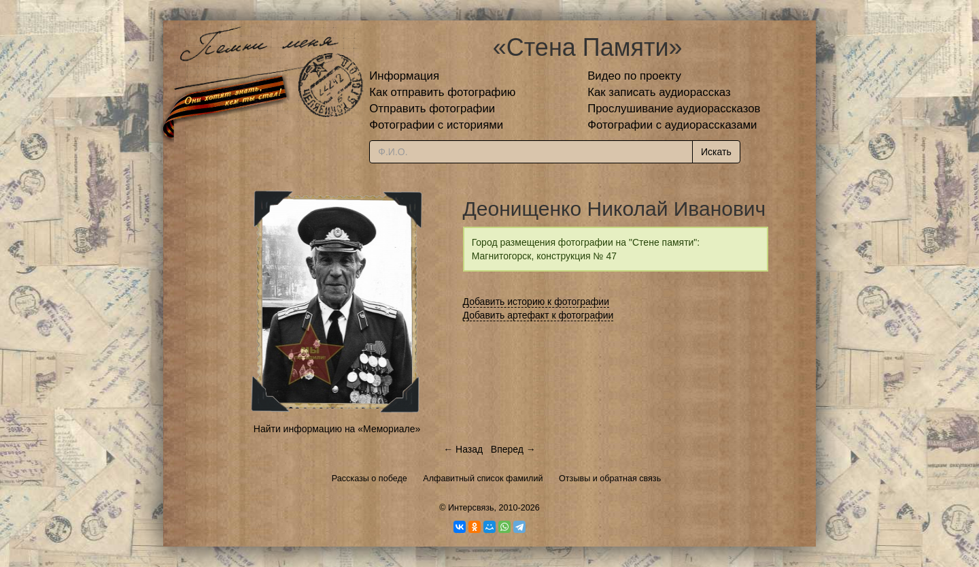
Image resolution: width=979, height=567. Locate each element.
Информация (404, 75)
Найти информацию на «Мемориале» (337, 428)
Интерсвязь (471, 508)
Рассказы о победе (369, 478)
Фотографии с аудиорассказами (672, 124)
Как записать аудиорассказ (659, 92)
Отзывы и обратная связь (610, 478)
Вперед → (513, 449)
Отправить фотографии (432, 108)
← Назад (463, 449)
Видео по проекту (634, 75)
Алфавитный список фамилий (483, 478)
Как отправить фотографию (442, 92)
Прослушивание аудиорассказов (673, 108)
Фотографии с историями (436, 124)
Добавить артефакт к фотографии (538, 315)
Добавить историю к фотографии (536, 301)
